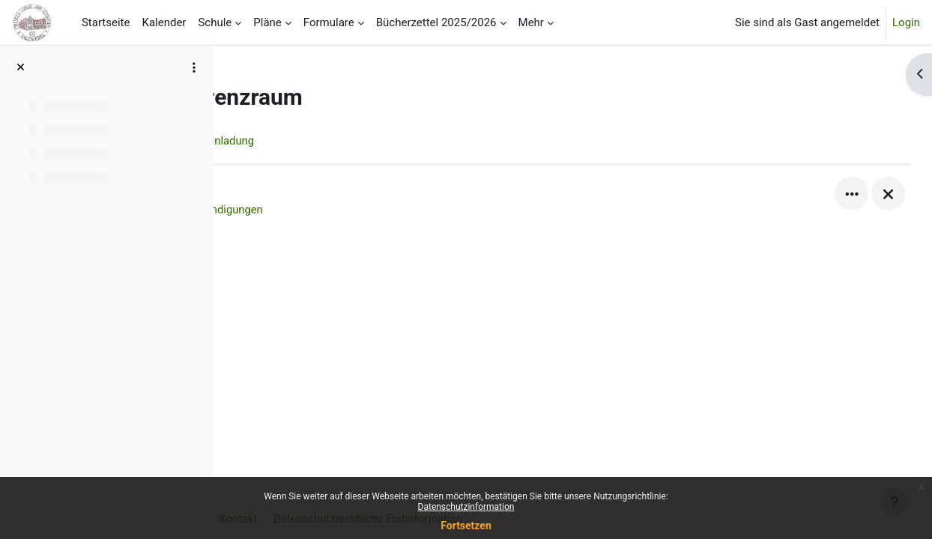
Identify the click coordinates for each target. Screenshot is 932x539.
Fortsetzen (466, 526)
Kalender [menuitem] (164, 22)
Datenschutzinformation (466, 507)
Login (906, 22)
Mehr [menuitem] (531, 22)
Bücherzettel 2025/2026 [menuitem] (436, 22)
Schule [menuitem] (215, 22)
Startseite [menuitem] (106, 22)
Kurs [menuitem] (266, 140)
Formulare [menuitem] (328, 22)
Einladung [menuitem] (326, 140)
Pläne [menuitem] (267, 22)
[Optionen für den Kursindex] (194, 67)
